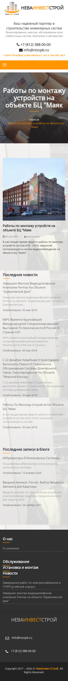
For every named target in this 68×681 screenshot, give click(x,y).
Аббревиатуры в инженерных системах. (31, 458)
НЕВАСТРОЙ (34, 8)
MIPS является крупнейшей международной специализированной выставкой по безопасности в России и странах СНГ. (31, 326)
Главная (34, 119)
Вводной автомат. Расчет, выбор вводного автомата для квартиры (33, 484)
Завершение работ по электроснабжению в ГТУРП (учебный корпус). (32, 584)
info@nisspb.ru (34, 49)
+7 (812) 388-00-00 (34, 44)
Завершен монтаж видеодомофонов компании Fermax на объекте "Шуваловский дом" (29, 287)
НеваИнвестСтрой (47, 668)
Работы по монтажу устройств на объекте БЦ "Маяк (33, 407)
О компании (11, 548)
